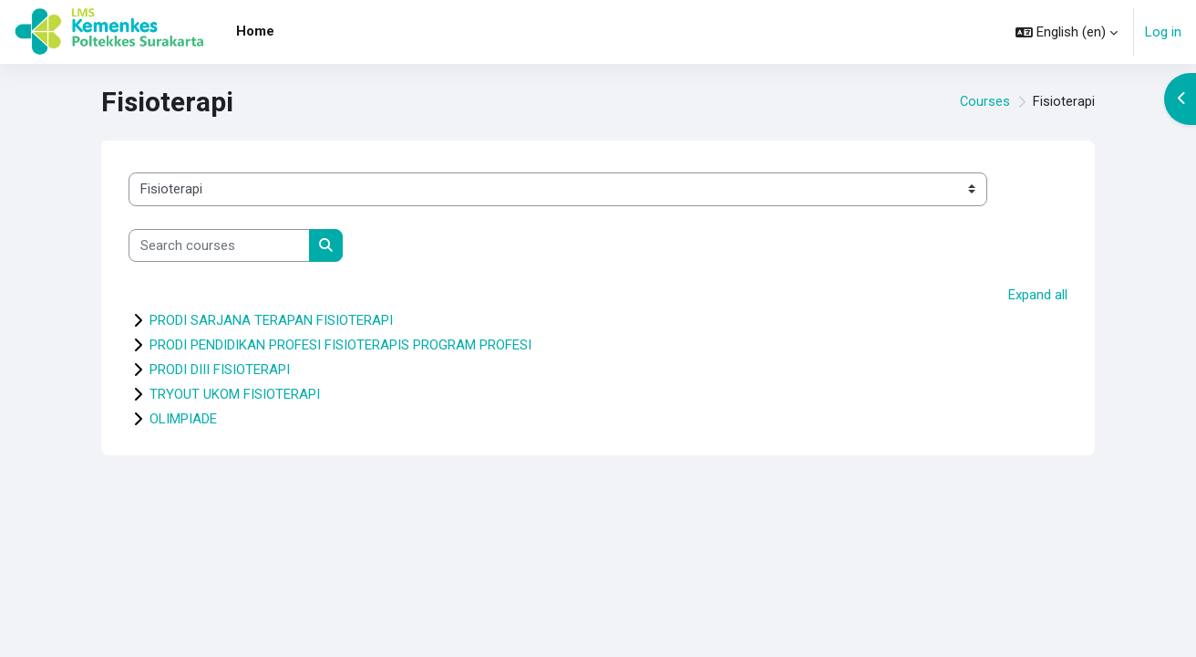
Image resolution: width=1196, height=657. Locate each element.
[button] (1066, 32)
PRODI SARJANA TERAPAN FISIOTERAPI (271, 320)
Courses (984, 102)
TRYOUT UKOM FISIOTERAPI (235, 394)
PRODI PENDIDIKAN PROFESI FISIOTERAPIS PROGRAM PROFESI (340, 345)
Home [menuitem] (255, 31)
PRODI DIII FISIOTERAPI (220, 369)
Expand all (1037, 295)
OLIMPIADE (183, 419)
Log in (1163, 32)
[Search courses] (219, 246)
